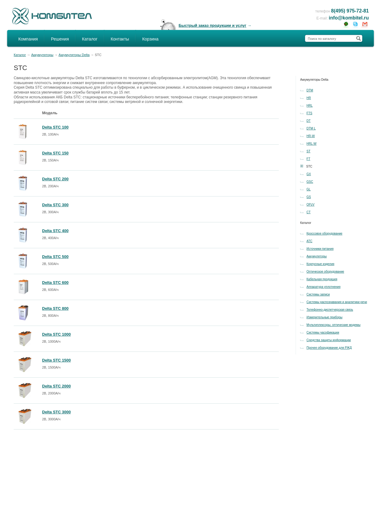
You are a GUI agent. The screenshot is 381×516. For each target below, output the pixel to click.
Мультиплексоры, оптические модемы (334, 325)
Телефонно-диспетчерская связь (330, 309)
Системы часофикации (323, 332)
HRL (310, 105)
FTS (309, 113)
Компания (28, 39)
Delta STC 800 (55, 308)
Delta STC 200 (55, 179)
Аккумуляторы (42, 55)
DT (309, 120)
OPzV (311, 204)
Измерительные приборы (325, 317)
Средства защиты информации (329, 340)
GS (309, 197)
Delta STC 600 (55, 283)
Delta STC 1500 (56, 360)
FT (308, 159)
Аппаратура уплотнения (323, 286)
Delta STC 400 (55, 231)
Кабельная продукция (322, 279)
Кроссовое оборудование (325, 233)
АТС (309, 241)
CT (309, 212)
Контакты (120, 39)
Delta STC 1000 (56, 334)
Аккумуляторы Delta (74, 55)
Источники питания (320, 248)
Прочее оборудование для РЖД (329, 347)
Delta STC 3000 (56, 412)
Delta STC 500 (55, 257)
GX (309, 174)
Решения (60, 39)
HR (309, 98)
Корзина (150, 39)
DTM (310, 90)
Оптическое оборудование (325, 271)
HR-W (311, 136)
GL (309, 189)
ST (309, 151)
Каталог (90, 39)
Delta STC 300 (55, 205)
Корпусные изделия (320, 264)
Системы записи (318, 294)
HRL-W (312, 143)
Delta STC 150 (55, 153)
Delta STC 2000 (56, 386)
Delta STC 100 (55, 127)
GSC (310, 181)
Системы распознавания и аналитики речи (337, 302)
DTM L (311, 128)
